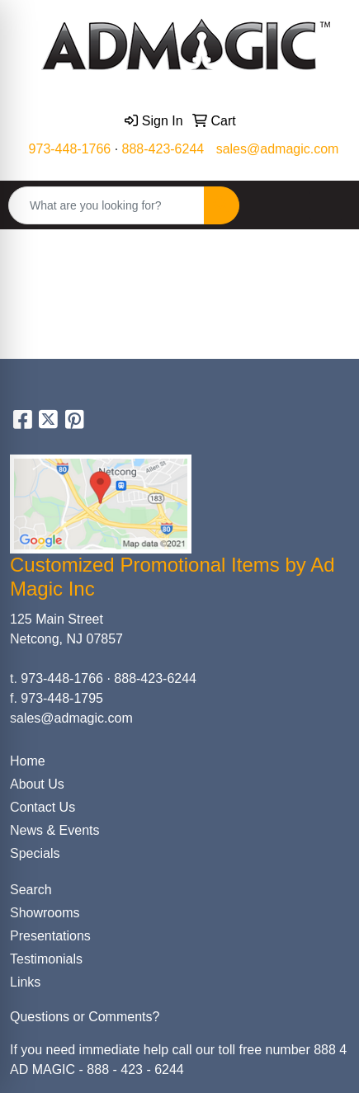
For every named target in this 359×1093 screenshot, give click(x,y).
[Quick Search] (106, 205)
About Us (37, 784)
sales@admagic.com (277, 149)
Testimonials (46, 959)
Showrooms (44, 913)
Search (31, 890)
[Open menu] (325, 205)
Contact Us (42, 807)
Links (25, 982)
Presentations (50, 936)
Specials (34, 853)
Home (27, 761)
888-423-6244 (163, 149)
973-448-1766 (70, 149)
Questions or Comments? (84, 1017)
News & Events (54, 830)
